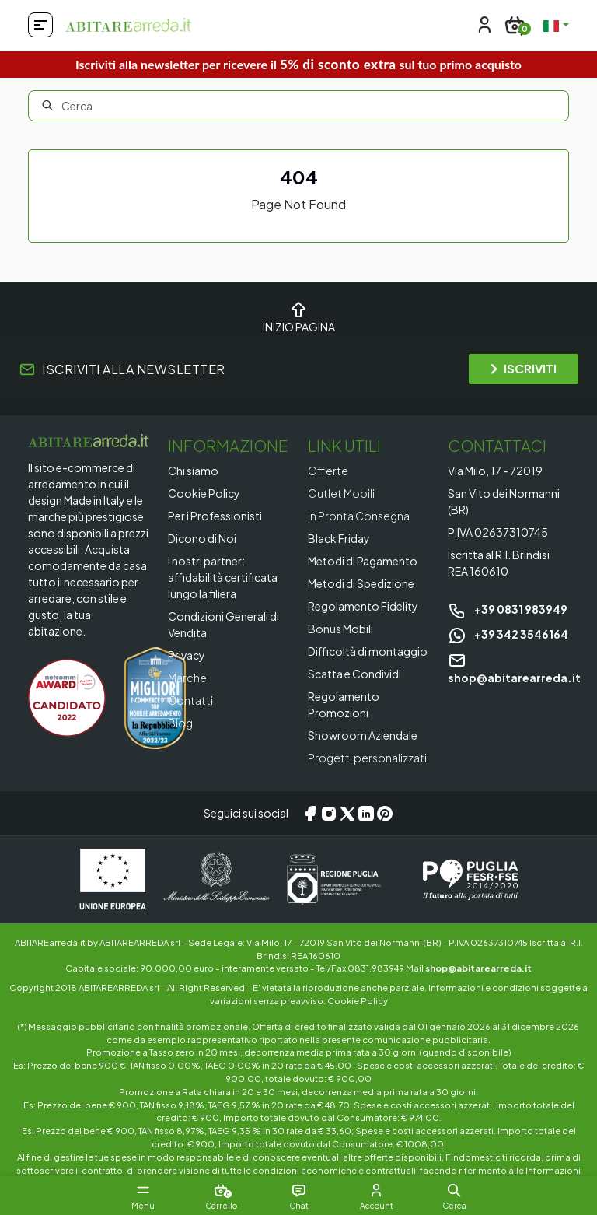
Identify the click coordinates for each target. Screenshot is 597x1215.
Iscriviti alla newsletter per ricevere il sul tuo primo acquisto (298, 64)
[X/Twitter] (347, 814)
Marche (187, 678)
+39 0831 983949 (507, 609)
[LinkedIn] (366, 814)
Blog (180, 723)
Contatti (190, 700)
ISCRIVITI (524, 368)
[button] (454, 1190)
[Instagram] (328, 814)
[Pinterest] (384, 814)
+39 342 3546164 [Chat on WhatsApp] (508, 634)
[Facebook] (310, 814)
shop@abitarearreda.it (478, 967)
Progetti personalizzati (367, 758)
